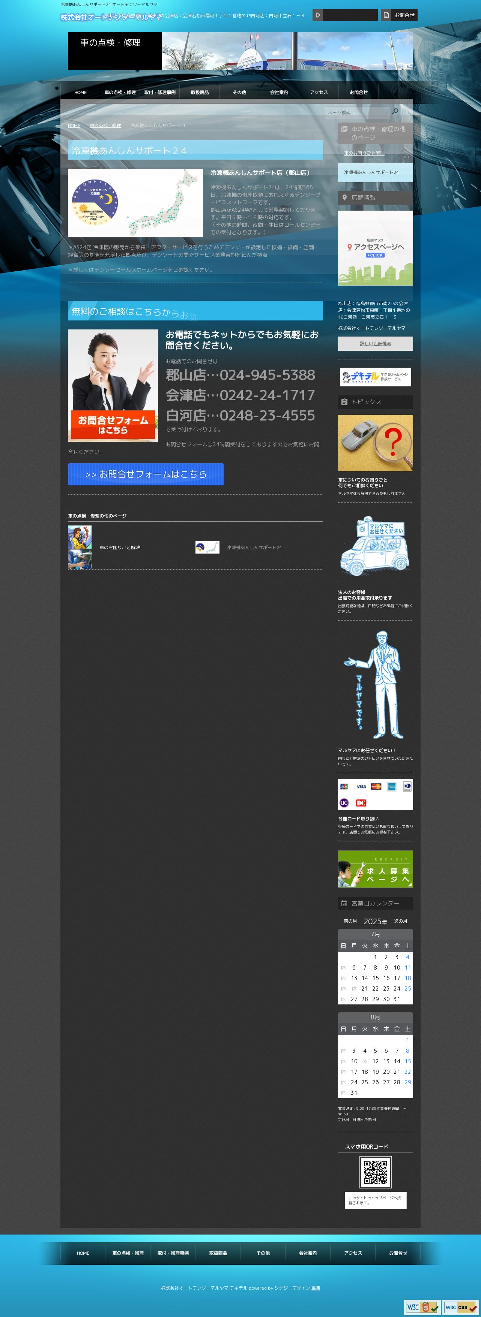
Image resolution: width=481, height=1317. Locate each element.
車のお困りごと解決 (104, 547)
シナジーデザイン (292, 1288)
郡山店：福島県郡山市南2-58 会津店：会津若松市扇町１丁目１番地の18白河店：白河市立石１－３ (204, 15)
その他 (239, 92)
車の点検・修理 (120, 92)
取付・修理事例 (160, 92)
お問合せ (359, 92)
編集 (315, 1288)
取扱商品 (200, 92)
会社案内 (279, 92)
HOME (80, 92)
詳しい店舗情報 (375, 343)
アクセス (319, 92)
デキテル (239, 1288)
